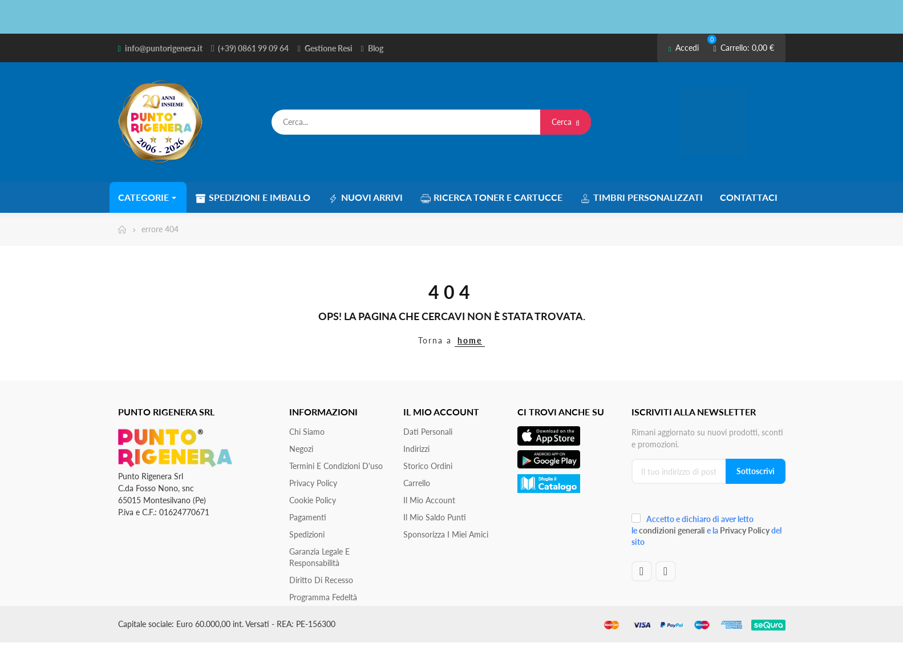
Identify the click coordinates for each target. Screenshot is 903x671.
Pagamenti (307, 517)
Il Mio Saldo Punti (434, 517)
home (469, 340)
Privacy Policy (313, 483)
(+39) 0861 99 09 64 (253, 48)
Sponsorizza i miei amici (445, 534)
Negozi (301, 449)
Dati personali (427, 431)
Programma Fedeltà (323, 597)
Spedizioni (307, 534)
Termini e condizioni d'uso (336, 466)
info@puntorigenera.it (164, 48)
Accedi (684, 47)
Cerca (566, 122)
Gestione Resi (329, 48)
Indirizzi (416, 449)
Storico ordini (427, 466)
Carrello (416, 483)
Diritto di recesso (321, 580)
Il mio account (429, 500)
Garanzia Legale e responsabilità (319, 557)
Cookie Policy (312, 500)
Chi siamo (307, 431)
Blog (375, 48)
